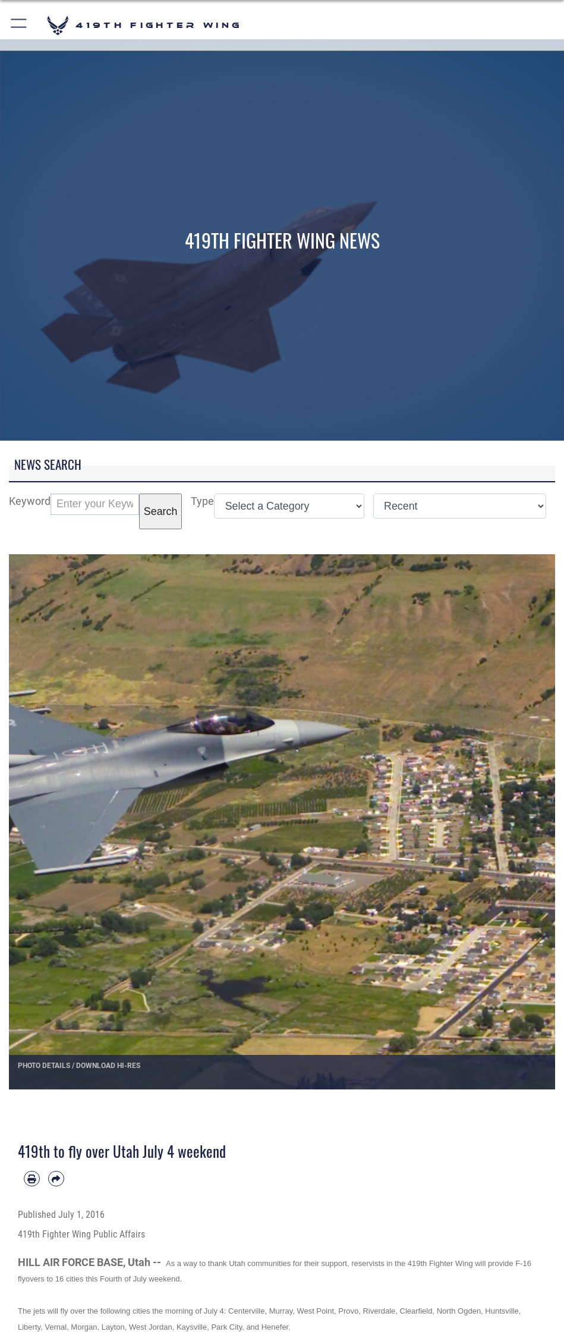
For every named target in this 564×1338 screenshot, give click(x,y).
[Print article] (32, 1179)
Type (202, 501)
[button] (19, 25)
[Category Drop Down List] (289, 506)
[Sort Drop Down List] (459, 506)
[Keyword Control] (95, 504)
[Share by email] (56, 1179)
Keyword (30, 501)
